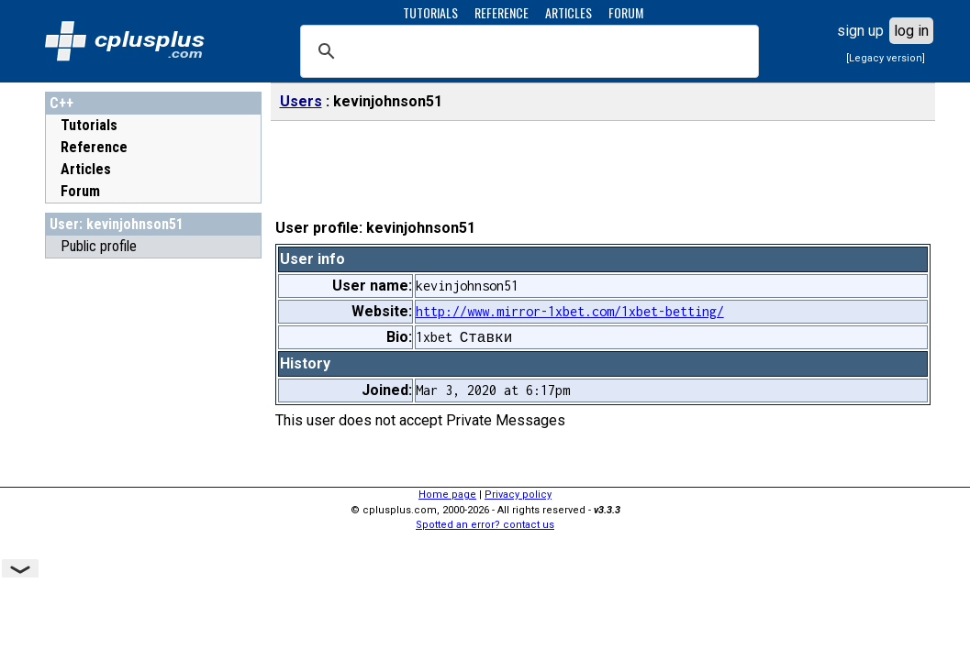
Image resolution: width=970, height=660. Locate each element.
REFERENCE (501, 12)
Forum (80, 191)
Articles (86, 169)
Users (301, 101)
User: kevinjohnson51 (117, 224)
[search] (526, 51)
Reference (94, 147)
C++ (61, 103)
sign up (860, 30)
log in (911, 30)
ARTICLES (568, 12)
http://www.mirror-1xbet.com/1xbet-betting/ (570, 311)
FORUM (625, 12)
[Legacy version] (885, 58)
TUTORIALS (430, 12)
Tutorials (89, 125)
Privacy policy (518, 494)
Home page (447, 494)
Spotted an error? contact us (485, 525)
